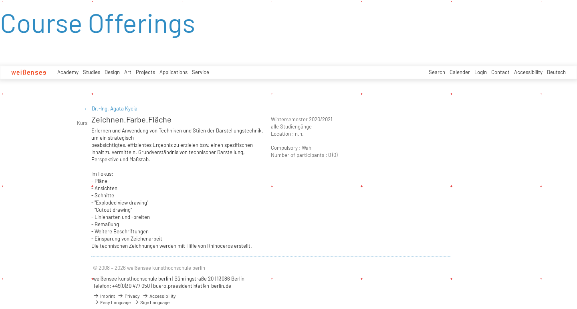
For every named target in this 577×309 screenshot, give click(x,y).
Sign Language (151, 302)
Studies (91, 72)
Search (437, 72)
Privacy (128, 296)
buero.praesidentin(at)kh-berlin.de (192, 286)
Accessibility (528, 72)
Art (127, 72)
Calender (460, 72)
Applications (173, 72)
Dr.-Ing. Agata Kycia (114, 108)
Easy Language (112, 302)
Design (112, 72)
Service (200, 72)
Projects (145, 72)
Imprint (104, 296)
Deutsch (556, 72)
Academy (68, 72)
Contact (500, 72)
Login (480, 72)
